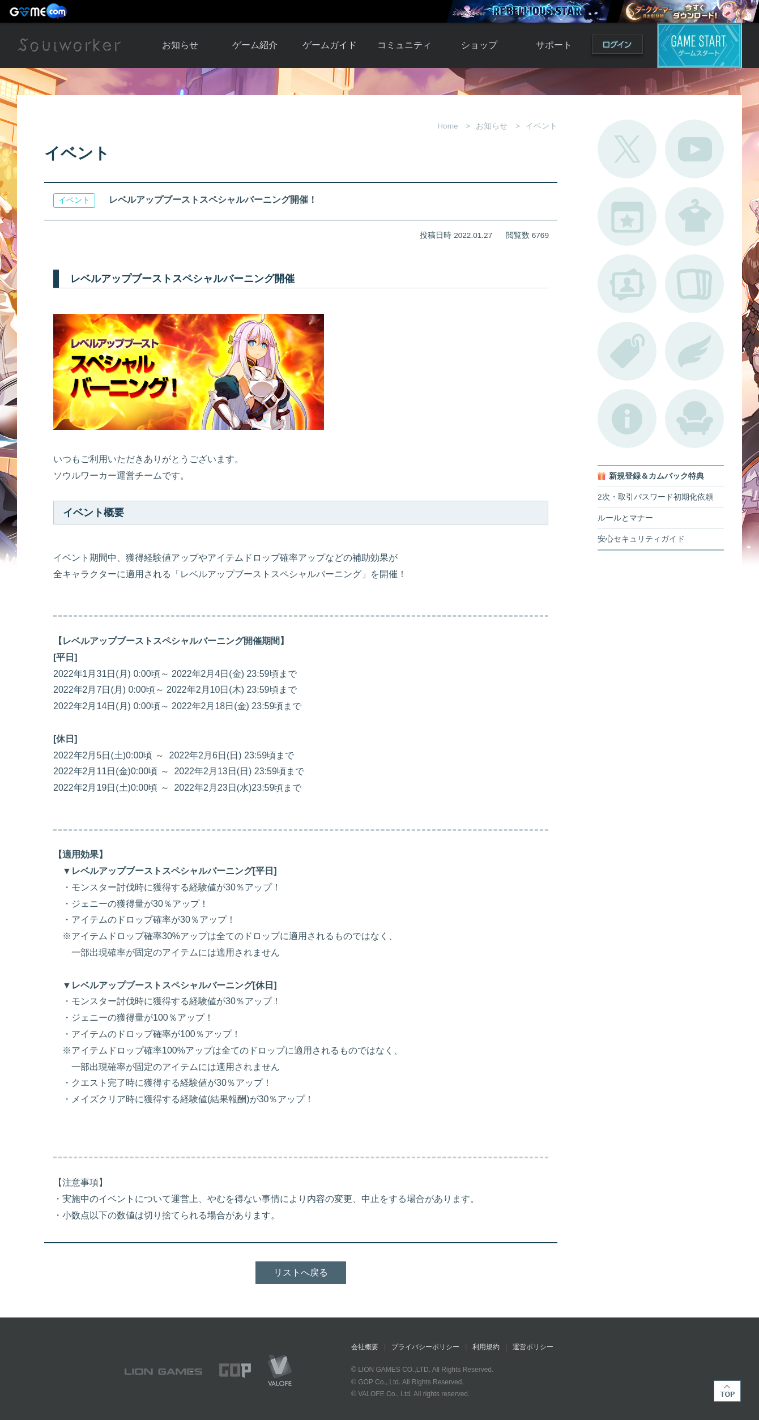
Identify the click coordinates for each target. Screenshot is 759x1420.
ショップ (479, 45)
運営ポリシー (533, 1347)
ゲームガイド (329, 45)
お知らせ (180, 45)
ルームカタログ (694, 418)
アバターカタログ (694, 216)
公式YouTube (694, 149)
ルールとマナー (625, 518)
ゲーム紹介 (255, 45)
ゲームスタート (699, 45)
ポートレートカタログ (627, 283)
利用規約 (486, 1347)
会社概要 (364, 1347)
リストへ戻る (301, 1272)
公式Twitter (627, 149)
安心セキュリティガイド (641, 539)
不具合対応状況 (627, 418)
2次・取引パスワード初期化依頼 (655, 497)
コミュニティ (404, 45)
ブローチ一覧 (694, 351)
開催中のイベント (627, 216)
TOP (727, 1391)
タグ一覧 (627, 351)
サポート (554, 45)
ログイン (617, 46)
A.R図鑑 (694, 283)
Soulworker (69, 45)
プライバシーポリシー (425, 1347)
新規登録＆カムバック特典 (656, 476)
